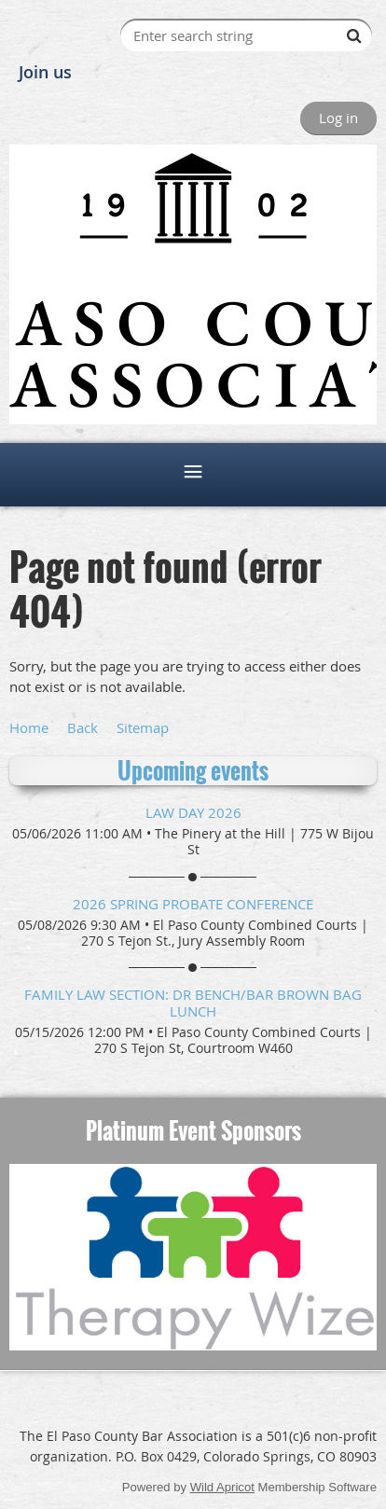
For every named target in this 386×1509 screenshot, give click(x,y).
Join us (45, 72)
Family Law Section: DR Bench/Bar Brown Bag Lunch (193, 1002)
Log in (338, 117)
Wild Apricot (222, 1487)
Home (28, 727)
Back (82, 727)
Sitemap (143, 727)
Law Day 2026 (193, 812)
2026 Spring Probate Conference (193, 903)
